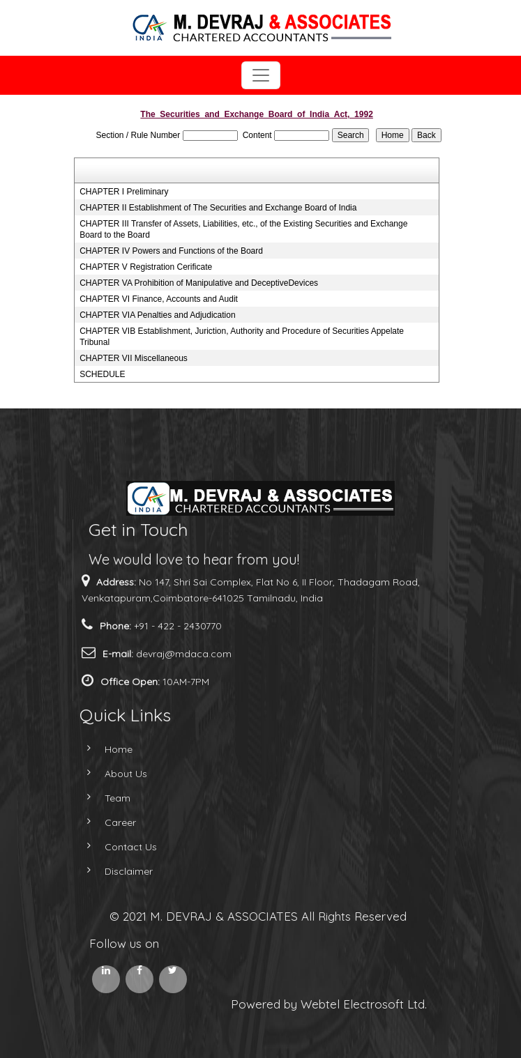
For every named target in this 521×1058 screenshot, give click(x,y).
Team (101, 798)
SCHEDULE (102, 374)
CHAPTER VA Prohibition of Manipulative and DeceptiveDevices (199, 283)
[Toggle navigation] (260, 75)
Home (102, 749)
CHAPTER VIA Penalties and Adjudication (157, 315)
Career (103, 822)
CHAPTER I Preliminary (124, 192)
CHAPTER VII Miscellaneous (134, 358)
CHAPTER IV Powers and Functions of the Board (171, 251)
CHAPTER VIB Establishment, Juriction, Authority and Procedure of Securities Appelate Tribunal (242, 336)
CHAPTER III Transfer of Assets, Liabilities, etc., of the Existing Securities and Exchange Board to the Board (243, 229)
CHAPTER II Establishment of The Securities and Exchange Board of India (218, 208)
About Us (109, 773)
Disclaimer (112, 871)
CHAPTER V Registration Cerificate (146, 267)
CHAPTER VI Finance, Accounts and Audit (159, 299)
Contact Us (114, 847)
